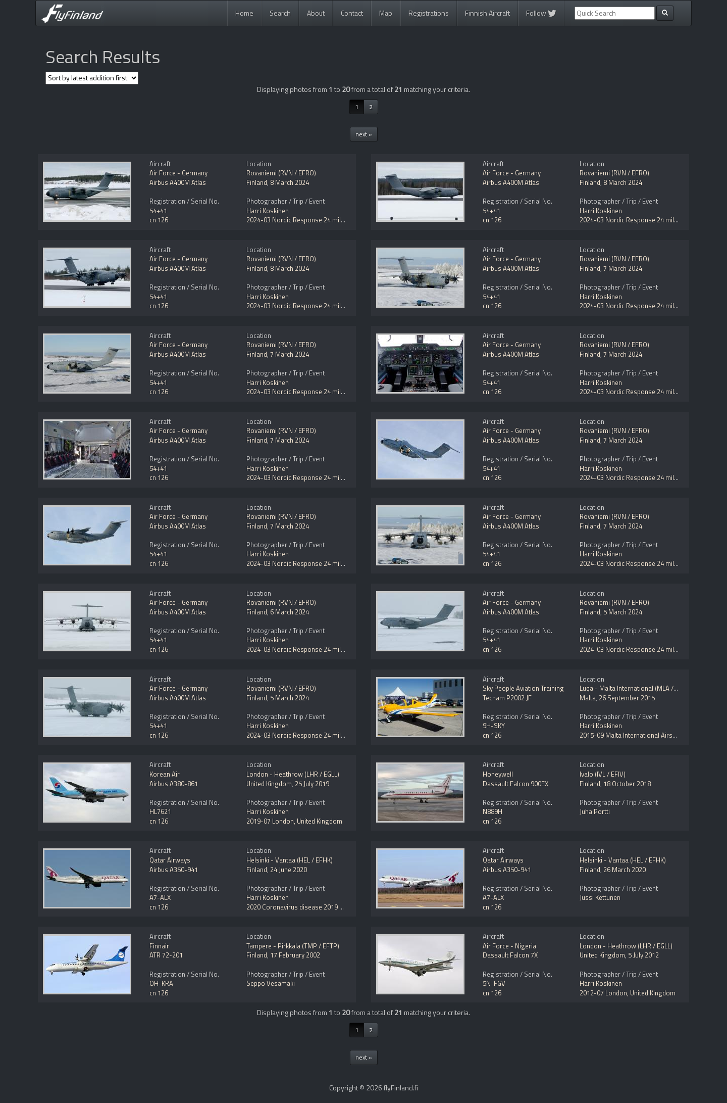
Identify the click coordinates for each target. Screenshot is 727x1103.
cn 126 (158, 220)
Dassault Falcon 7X (510, 955)
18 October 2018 (627, 784)
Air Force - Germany (178, 173)
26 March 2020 (624, 870)
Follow (541, 13)
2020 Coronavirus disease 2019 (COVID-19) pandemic (323, 907)
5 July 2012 (643, 955)
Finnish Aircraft (487, 13)
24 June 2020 (288, 870)
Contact (352, 13)
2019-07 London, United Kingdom (294, 821)
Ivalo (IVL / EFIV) (603, 774)
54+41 (158, 211)
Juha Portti (595, 811)
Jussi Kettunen (600, 897)
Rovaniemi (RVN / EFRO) (281, 173)
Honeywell (498, 774)
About (316, 13)
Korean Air (164, 774)
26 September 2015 (627, 698)
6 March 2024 (289, 612)
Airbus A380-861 (173, 784)
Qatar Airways (169, 860)
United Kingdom (269, 784)
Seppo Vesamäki (270, 983)
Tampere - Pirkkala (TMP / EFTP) (292, 946)
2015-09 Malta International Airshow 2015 (640, 735)
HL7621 (160, 811)
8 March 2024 (289, 182)
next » (363, 134)
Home (244, 13)
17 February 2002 (295, 955)
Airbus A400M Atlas (177, 182)
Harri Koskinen (267, 211)
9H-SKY (494, 726)
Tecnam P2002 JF (507, 698)
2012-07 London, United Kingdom (628, 993)
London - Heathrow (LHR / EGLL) (292, 774)
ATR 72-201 (166, 955)
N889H (492, 811)
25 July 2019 (312, 784)
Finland (256, 182)
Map (385, 13)
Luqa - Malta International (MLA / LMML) (637, 688)
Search (280, 13)
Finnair (159, 946)
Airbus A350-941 (173, 870)
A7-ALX (160, 897)
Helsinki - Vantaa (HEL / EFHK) (289, 860)
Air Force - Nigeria (509, 946)
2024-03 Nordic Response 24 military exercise (312, 220)
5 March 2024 (622, 612)
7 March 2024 (622, 268)
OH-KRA (161, 983)
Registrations (428, 13)
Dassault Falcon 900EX (515, 784)
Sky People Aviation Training (523, 688)
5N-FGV (494, 983)
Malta (588, 698)
